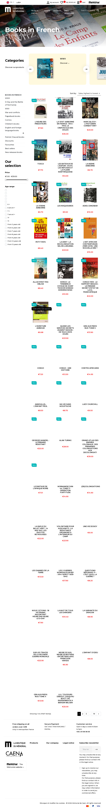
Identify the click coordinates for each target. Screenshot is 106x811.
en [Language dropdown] (9, 2)
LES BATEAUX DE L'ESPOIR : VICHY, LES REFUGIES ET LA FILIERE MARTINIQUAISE (65, 168)
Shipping (49, 747)
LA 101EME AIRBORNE (40, 207)
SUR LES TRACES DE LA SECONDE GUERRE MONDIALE (40, 655)
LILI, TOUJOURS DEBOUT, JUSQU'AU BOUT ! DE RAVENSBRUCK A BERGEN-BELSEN (65, 699)
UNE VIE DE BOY (90, 526)
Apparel (33, 759)
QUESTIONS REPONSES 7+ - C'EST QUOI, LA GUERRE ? (90, 574)
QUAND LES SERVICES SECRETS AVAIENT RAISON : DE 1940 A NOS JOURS (65, 330)
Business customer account (50, 758)
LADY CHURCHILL (90, 404)
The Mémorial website (15, 765)
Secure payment (52, 751)
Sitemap (49, 769)
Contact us (50, 765)
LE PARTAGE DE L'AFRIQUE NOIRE (40, 487)
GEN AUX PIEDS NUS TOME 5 (90, 327)
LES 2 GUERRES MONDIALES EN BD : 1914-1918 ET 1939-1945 (65, 574)
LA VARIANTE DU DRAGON (90, 612)
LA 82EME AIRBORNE (90, 165)
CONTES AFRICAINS (90, 368)
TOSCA (40, 164)
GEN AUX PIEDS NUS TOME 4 (40, 696)
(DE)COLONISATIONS (90, 486)
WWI (7, 109)
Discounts (9, 141)
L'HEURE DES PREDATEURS (40, 123)
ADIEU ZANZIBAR (90, 206)
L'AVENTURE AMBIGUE (40, 327)
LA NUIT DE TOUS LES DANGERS (65, 612)
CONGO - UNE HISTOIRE (65, 369)
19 (94, 714)
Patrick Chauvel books (14, 137)
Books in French (13, 95)
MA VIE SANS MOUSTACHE (65, 405)
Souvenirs (33, 755)
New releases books (13, 152)
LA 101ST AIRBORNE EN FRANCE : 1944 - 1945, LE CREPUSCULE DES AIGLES (65, 126)
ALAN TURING (65, 440)
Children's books (12, 124)
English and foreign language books (13, 129)
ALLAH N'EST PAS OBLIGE (40, 283)
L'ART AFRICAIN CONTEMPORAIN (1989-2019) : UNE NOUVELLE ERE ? (90, 245)
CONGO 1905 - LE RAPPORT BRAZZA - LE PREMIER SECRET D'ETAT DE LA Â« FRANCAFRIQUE (90, 287)
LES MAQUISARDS (65, 206)
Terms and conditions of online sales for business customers (69, 781)
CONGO (40, 368)
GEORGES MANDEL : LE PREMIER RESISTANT (40, 442)
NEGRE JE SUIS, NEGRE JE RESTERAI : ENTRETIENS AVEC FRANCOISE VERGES (65, 657)
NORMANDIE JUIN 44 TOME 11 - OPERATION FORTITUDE (65, 489)
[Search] (90, 10)
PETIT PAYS (41, 242)
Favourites (9, 145)
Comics (8, 120)
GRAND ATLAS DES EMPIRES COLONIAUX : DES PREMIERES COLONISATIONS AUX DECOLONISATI (90, 446)
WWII (63, 59)
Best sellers (10, 149)
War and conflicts (12, 112)
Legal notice (67, 747)
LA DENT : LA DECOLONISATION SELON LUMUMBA (65, 244)
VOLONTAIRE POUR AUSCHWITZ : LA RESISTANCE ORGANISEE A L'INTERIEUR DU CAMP (65, 531)
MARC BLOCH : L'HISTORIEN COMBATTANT (90, 124)
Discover (63, 63)
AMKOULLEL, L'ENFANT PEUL (40, 405)
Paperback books (12, 116)
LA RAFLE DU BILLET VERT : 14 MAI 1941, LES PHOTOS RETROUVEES (40, 530)
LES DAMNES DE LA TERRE (40, 571)
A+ (19, 2)
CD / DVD (33, 751)
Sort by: (73, 93)
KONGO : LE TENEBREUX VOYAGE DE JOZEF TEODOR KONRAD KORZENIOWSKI (65, 286)
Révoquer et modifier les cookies (52, 803)
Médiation (67, 762)
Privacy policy (68, 751)
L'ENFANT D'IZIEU (90, 653)
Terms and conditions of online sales (68, 769)
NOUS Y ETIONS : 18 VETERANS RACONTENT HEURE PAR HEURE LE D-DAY (40, 615)
